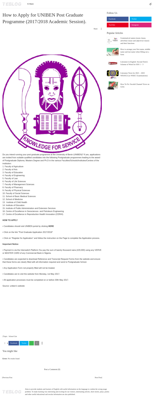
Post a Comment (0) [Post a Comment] (52, 369)
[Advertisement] (52, 40)
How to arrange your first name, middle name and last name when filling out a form (135, 51)
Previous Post (7, 378)
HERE (51, 226)
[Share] (100, 29)
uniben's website (17, 286)
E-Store (30, 4)
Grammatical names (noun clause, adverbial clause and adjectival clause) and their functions (134, 40)
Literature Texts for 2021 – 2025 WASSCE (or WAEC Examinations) (134, 74)
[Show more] (42, 343)
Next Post (98, 378)
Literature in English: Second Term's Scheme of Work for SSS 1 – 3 (134, 63)
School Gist (13, 336)
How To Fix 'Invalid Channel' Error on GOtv (134, 85)
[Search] (149, 4)
